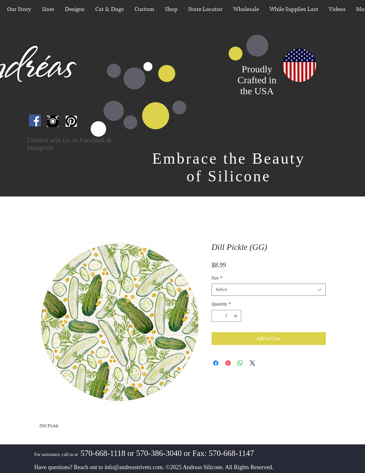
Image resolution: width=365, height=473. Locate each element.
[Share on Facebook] (216, 363)
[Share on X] (252, 363)
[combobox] (269, 290)
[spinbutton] (226, 316)
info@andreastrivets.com (134, 467)
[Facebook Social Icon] (35, 120)
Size (217, 278)
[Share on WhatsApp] (240, 363)
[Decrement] (217, 316)
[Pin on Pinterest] (228, 363)
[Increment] (236, 316)
